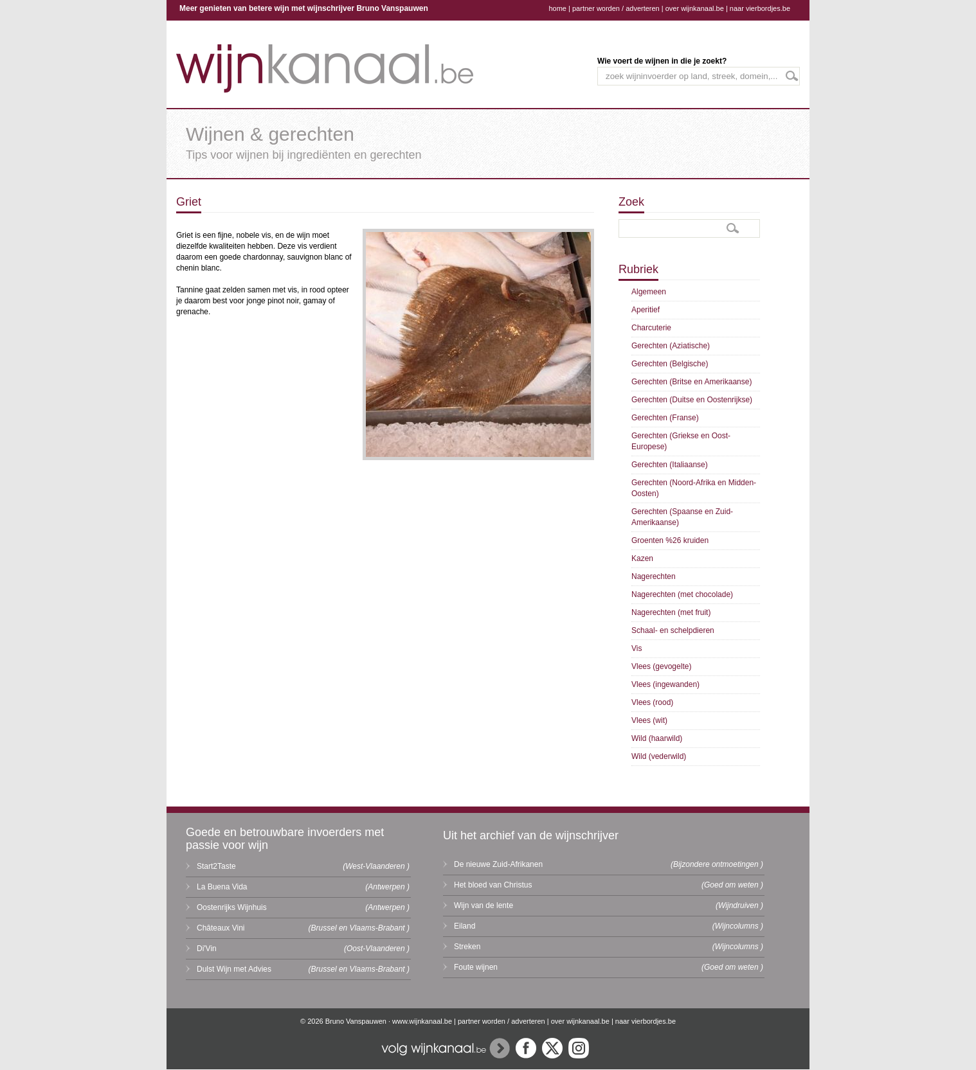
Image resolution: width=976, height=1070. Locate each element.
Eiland (464, 926)
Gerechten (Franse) (665, 417)
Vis (636, 648)
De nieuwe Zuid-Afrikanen (498, 864)
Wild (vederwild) (658, 756)
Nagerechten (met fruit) (670, 612)
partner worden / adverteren (616, 8)
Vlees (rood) (652, 702)
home (557, 8)
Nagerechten (653, 576)
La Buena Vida (222, 886)
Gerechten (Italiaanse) (669, 464)
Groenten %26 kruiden (670, 540)
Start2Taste (216, 866)
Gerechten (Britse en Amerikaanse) (691, 381)
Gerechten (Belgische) (669, 363)
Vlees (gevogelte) (661, 666)
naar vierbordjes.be (760, 8)
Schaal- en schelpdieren (672, 630)
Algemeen (648, 291)
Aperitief (645, 309)
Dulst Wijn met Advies (234, 969)
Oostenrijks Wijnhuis (232, 907)
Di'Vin (207, 948)
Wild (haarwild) (656, 738)
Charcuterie (651, 327)
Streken (467, 946)
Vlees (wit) (649, 720)
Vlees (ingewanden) (665, 684)
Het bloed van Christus (493, 884)
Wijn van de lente (483, 905)
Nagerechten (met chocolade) (682, 594)
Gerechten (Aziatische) (670, 345)
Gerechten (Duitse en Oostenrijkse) (691, 399)
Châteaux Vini (221, 927)
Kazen (642, 558)
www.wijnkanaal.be (422, 1021)
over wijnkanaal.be (694, 8)
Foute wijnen (476, 967)
